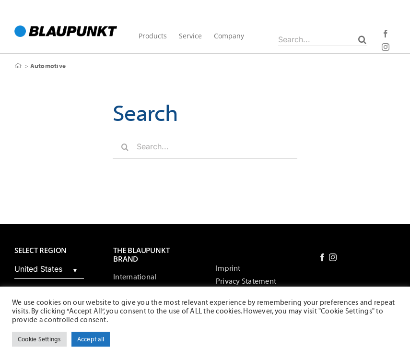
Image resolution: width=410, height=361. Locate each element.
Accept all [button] (90, 339)
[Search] (362, 39)
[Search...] (322, 39)
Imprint (228, 268)
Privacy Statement (246, 281)
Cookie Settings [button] (39, 339)
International (134, 277)
